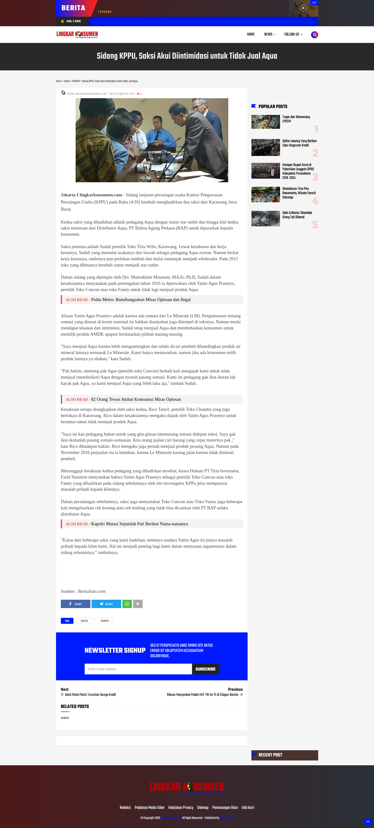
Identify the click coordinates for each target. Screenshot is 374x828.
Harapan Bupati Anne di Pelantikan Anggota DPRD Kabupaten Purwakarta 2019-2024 (298, 171)
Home (251, 34)
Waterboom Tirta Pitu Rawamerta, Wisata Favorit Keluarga (299, 193)
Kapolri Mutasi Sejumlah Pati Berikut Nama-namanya (139, 523)
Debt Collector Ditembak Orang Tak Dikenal (297, 215)
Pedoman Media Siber (150, 808)
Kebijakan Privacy (180, 808)
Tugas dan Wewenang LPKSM (296, 119)
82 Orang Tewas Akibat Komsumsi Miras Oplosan (136, 399)
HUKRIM (105, 621)
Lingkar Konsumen (171, 818)
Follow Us (291, 34)
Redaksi (125, 808)
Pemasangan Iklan (225, 808)
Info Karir (248, 808)
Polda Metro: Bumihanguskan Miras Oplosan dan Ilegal (141, 299)
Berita (84, 621)
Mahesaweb (226, 818)
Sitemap (202, 808)
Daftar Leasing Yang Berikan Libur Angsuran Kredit (299, 143)
